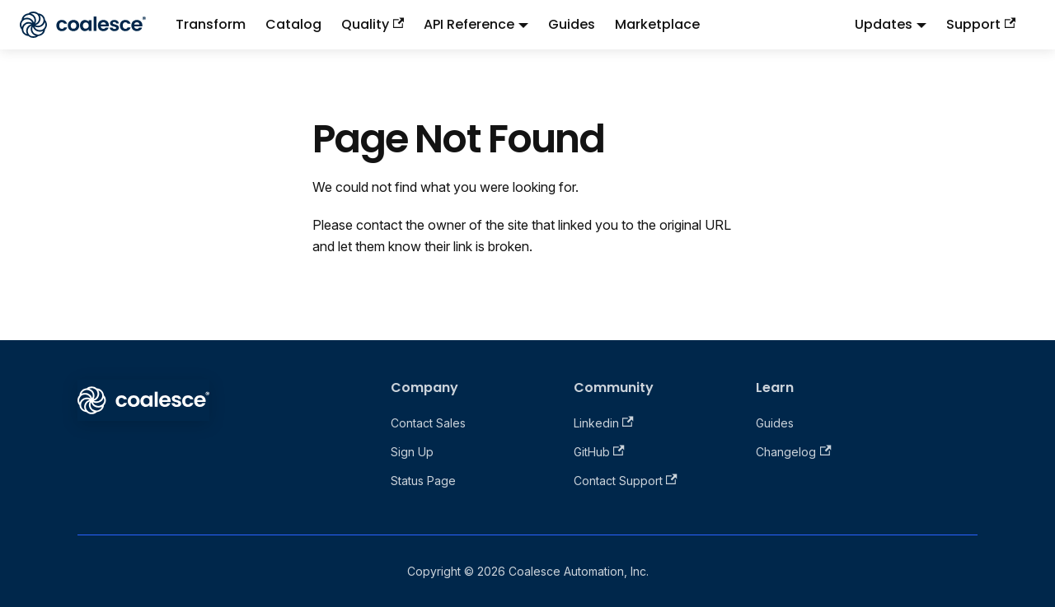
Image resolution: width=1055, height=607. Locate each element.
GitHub (599, 452)
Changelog (793, 452)
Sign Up (412, 452)
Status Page (423, 481)
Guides (571, 24)
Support (980, 24)
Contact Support (626, 481)
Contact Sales (428, 423)
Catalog (293, 24)
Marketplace (657, 24)
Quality (372, 24)
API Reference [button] (469, 24)
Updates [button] (883, 24)
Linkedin (604, 423)
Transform (211, 24)
